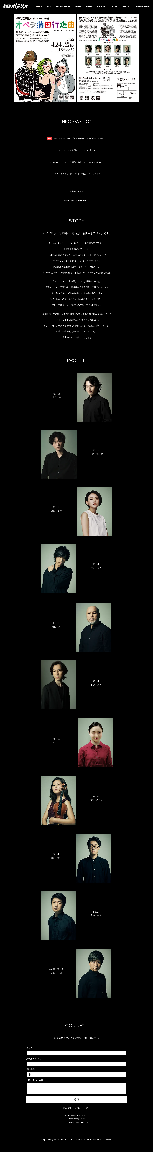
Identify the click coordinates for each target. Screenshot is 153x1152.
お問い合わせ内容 (35, 1080)
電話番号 (31, 1069)
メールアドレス (34, 1058)
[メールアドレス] (76, 1064)
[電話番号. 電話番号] (79, 1074)
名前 (29, 1048)
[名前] (76, 1053)
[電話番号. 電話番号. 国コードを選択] (31, 1074)
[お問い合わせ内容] (76, 1088)
